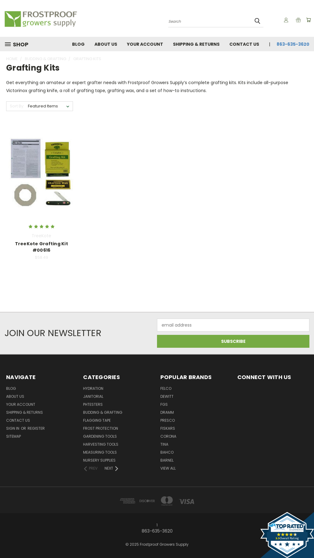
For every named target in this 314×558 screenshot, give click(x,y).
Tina (164, 444)
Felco (165, 388)
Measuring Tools (100, 452)
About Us (105, 44)
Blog (78, 44)
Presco (167, 420)
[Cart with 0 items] (308, 20)
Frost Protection (100, 428)
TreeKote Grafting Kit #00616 (41, 247)
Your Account (145, 44)
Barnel (167, 460)
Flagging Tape (97, 420)
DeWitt (167, 396)
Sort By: (17, 106)
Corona (168, 436)
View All (168, 468)
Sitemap (13, 436)
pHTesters (93, 404)
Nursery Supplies (99, 460)
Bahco (167, 452)
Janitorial (93, 396)
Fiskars (167, 428)
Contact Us (244, 44)
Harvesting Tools (100, 444)
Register (36, 428)
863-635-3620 (293, 44)
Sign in (13, 428)
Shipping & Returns (196, 44)
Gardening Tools (100, 436)
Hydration (93, 388)
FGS (164, 404)
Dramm (167, 412)
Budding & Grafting (102, 412)
